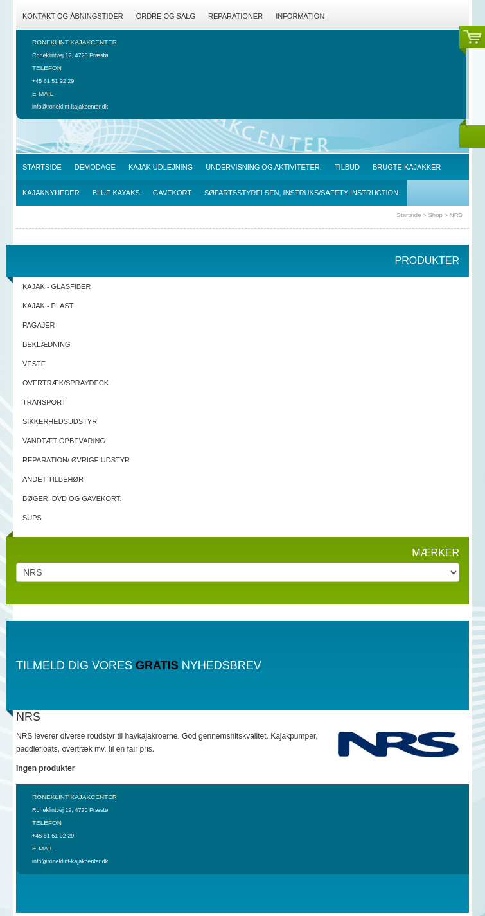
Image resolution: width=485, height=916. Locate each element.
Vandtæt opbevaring (63, 441)
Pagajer (38, 325)
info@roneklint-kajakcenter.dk (70, 106)
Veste (34, 363)
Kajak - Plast (47, 306)
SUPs (32, 518)
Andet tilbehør (53, 479)
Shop (435, 214)
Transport (44, 402)
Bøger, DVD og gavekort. (71, 498)
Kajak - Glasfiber (56, 286)
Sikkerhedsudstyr (59, 421)
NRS (456, 214)
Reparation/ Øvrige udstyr (76, 460)
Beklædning (46, 344)
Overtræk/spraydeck (65, 383)
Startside (409, 214)
